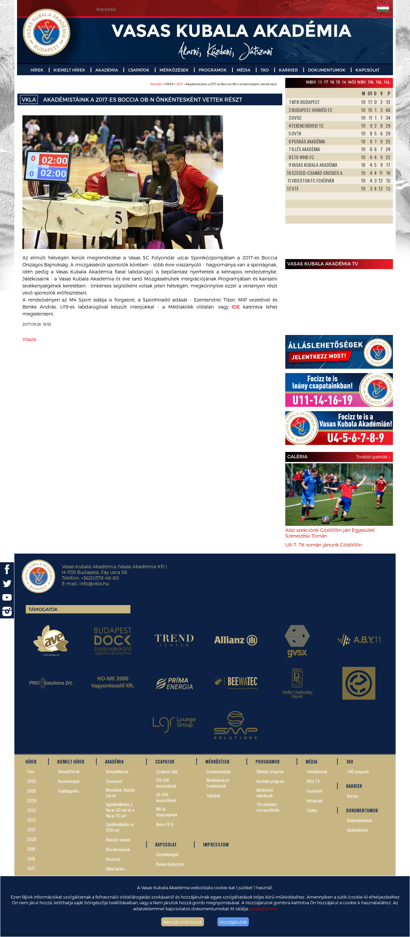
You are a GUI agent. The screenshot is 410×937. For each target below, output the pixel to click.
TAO (265, 70)
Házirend (113, 859)
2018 (31, 858)
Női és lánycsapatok (166, 811)
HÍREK (36, 70)
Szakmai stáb (167, 771)
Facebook (314, 791)
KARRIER (288, 70)
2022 (31, 820)
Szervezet (114, 781)
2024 (31, 800)
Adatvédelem (263, 908)
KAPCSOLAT (367, 70)
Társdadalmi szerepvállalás (268, 807)
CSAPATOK (138, 70)
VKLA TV (313, 781)
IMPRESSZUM (216, 844)
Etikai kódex (115, 868)
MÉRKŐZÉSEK (174, 70)
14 (344, 82)
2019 (31, 849)
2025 (31, 791)
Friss (30, 771)
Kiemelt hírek (68, 771)
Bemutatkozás (117, 771)
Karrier (352, 796)
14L (387, 82)
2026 (31, 781)
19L (371, 82)
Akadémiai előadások (265, 792)
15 (338, 82)
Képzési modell (118, 839)
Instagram (315, 800)
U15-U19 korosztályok (166, 783)
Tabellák (213, 795)
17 (326, 82)
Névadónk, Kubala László (120, 792)
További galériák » (373, 456)
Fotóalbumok (317, 771)
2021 (31, 829)
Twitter (312, 810)
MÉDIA (243, 70)
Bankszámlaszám (170, 864)
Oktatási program (270, 771)
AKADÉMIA (106, 70)
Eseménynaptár (218, 771)
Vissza (29, 339)
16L (379, 82)
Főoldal (156, 84)
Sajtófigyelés (68, 791)
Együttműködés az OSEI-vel (120, 827)
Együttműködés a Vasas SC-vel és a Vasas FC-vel (120, 809)
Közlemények (68, 781)
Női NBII (357, 82)
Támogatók (43, 609)
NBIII (311, 82)
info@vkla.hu (94, 583)
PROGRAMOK (213, 70)
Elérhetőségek (167, 854)
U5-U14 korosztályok (166, 797)
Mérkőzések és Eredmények (217, 783)
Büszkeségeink (118, 849)
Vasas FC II (164, 824)
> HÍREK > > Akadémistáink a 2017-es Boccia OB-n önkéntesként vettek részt (213, 84)
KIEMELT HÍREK (69, 70)
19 (320, 82)
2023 (31, 810)
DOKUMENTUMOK (326, 70)
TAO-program (358, 771)
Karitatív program (270, 781)
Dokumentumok (359, 820)
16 (332, 82)
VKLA (29, 99)
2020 (31, 839)
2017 (180, 84)
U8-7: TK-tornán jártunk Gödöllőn (323, 545)
